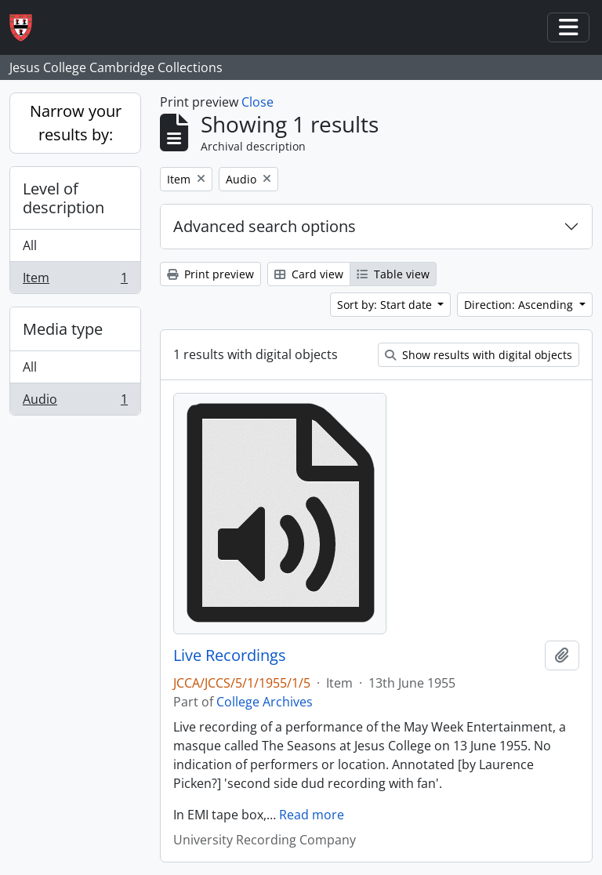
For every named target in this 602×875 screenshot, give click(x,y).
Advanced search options (264, 226)
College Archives (264, 701)
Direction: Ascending (520, 304)
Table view (393, 274)
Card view (308, 274)
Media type (63, 328)
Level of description (63, 198)
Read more (311, 814)
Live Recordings (229, 655)
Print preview (210, 274)
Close (257, 102)
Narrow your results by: (75, 122)
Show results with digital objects (478, 354)
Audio (75, 402)
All (30, 245)
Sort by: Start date (386, 304)
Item (75, 280)
